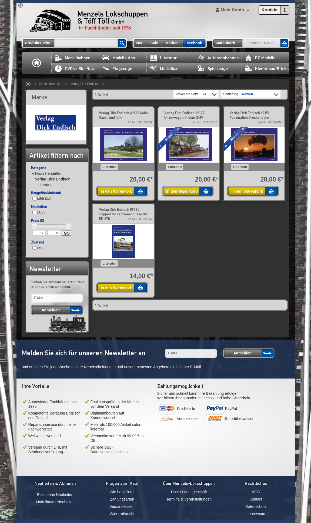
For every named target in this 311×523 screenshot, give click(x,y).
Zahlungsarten (122, 499)
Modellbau (164, 68)
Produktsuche (37, 43)
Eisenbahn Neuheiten (55, 494)
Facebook (193, 43)
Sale (154, 43)
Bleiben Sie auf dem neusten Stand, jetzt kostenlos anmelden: (58, 284)
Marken (172, 43)
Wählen (247, 94)
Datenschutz (255, 506)
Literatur (163, 57)
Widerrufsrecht (122, 514)
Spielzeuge (213, 68)
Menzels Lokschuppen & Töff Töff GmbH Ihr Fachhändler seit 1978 (88, 20)
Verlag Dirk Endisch (84, 84)
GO (67, 233)
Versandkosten (122, 506)
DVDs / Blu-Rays (75, 68)
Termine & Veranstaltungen (189, 499)
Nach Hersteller (50, 84)
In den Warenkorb (117, 191)
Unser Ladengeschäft (189, 492)
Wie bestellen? (122, 492)
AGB (256, 492)
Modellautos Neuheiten (55, 502)
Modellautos (118, 57)
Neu (139, 43)
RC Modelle (260, 57)
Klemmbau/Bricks (267, 68)
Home (37, 63)
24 (204, 94)
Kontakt (255, 499)
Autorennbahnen (218, 57)
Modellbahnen (73, 57)
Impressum (255, 514)
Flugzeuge (117, 68)
